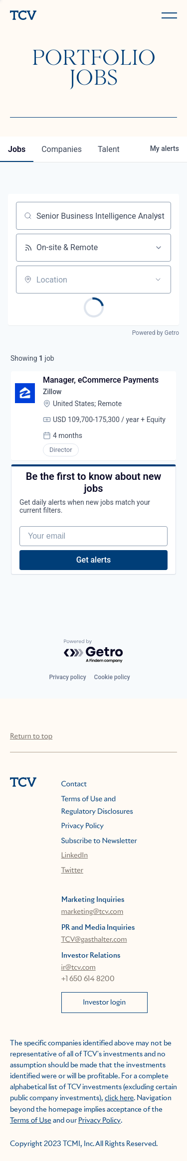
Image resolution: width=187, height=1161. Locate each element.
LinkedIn (74, 855)
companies (61, 149)
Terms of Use (30, 1120)
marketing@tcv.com (92, 911)
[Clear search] (158, 216)
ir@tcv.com (78, 967)
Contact (74, 784)
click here (119, 1098)
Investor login (104, 1002)
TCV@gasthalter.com (94, 939)
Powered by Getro (155, 332)
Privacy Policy (82, 826)
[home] (50, 16)
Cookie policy (112, 677)
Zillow (52, 392)
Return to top (31, 736)
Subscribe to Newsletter (99, 841)
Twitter (72, 870)
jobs (16, 149)
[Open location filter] (158, 279)
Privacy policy (67, 677)
